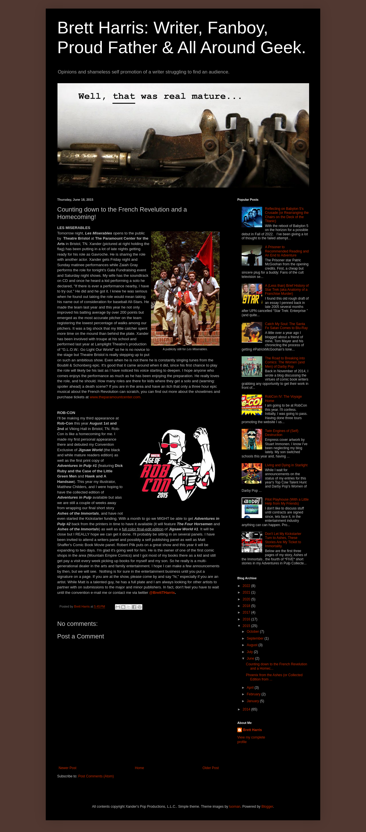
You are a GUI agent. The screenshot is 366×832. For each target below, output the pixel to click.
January (253, 701)
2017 (247, 612)
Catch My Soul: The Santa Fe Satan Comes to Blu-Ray (286, 326)
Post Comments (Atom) (96, 776)
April (250, 688)
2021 (247, 592)
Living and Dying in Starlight (286, 465)
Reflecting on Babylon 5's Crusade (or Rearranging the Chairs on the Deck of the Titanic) (287, 215)
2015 (247, 626)
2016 (247, 619)
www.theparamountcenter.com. (116, 397)
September (255, 638)
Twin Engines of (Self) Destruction (282, 433)
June (251, 658)
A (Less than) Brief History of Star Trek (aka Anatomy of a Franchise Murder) (287, 290)
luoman (234, 807)
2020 (247, 599)
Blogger (267, 807)
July (250, 652)
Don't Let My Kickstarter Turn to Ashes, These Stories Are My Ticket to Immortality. (283, 540)
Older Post (210, 768)
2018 (247, 606)
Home (139, 768)
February (254, 694)
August (252, 645)
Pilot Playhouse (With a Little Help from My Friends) (287, 501)
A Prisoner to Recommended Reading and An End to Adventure (287, 251)
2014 (247, 709)
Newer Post (67, 768)
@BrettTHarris (162, 592)
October (253, 632)
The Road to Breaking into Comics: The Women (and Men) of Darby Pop (285, 362)
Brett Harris (252, 730)
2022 (247, 586)
